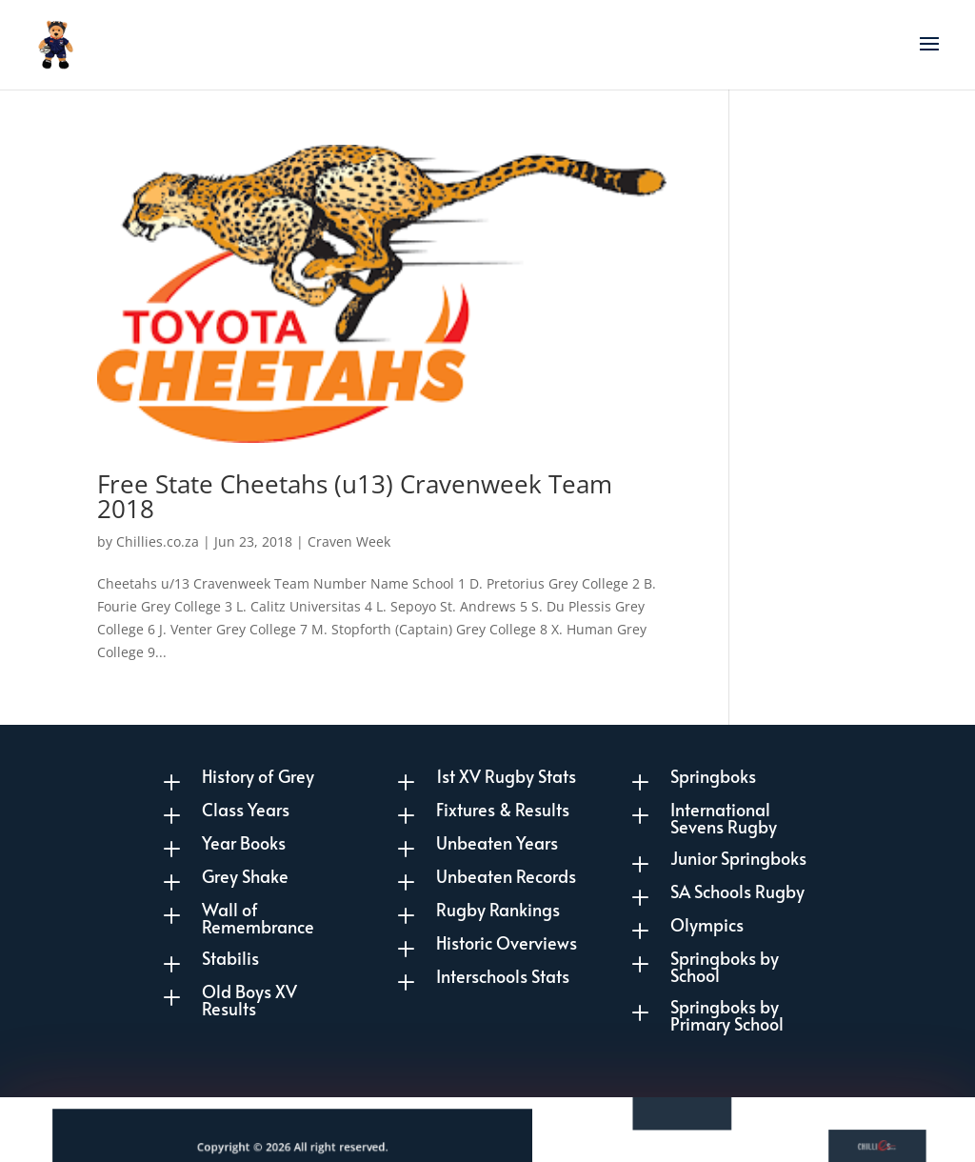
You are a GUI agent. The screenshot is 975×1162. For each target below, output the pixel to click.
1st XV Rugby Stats (506, 776)
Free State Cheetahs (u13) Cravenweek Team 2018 (354, 496)
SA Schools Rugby (737, 891)
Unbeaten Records (506, 876)
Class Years (245, 809)
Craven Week (349, 541)
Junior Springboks (738, 858)
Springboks (713, 776)
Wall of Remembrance (258, 917)
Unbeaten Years (497, 842)
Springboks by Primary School (727, 1014)
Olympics (707, 924)
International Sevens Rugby (723, 817)
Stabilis (230, 958)
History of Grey (258, 776)
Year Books (244, 842)
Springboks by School (724, 966)
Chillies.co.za (157, 541)
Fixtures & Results (502, 809)
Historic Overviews (506, 942)
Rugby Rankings (498, 909)
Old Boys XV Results (249, 999)
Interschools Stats (502, 976)
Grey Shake (245, 876)
